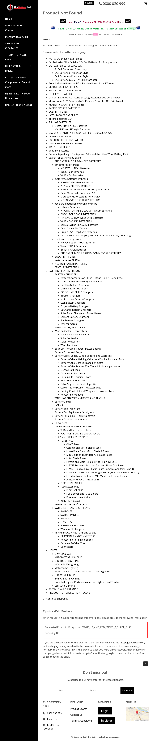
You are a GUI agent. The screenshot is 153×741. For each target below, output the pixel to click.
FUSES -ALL (66, 440)
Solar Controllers (69, 338)
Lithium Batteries (70, 207)
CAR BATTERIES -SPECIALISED (65, 65)
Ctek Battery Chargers (72, 302)
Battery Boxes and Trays (68, 352)
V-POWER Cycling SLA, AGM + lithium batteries (86, 210)
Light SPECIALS (63, 553)
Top (145, 663)
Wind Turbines (68, 345)
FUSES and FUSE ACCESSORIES (71, 437)
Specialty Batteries (59, 150)
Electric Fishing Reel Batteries (71, 125)
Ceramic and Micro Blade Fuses (83, 447)
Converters (61, 423)
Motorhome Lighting (66, 568)
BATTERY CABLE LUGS (72, 380)
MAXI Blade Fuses (76, 458)
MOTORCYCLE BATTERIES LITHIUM (80, 200)
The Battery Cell (95, 737)
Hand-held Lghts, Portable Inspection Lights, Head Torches (87, 582)
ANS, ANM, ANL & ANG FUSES (82, 479)
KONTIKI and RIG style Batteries (72, 129)
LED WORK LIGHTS (65, 575)
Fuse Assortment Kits (78, 497)
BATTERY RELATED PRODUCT (65, 270)
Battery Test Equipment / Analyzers (74, 412)
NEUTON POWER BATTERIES (71, 263)
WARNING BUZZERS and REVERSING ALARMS (80, 398)
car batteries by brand (67, 164)
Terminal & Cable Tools (73, 543)
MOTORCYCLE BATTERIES (63, 87)
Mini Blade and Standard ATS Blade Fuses (89, 454)
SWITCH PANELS (69, 515)
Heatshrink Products (71, 394)
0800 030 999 (111, 3)
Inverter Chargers (70, 295)
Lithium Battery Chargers (74, 288)
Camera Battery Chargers (74, 316)
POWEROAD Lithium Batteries (77, 182)
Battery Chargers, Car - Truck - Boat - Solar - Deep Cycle (91, 278)
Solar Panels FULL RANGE (74, 334)
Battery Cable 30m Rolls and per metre (81, 362)
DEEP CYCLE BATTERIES (62, 94)
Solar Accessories (70, 341)
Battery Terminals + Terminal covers (75, 416)
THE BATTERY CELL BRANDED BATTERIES (78, 161)
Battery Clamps (63, 401)
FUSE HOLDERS (74, 490)
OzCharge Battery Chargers (75, 309)
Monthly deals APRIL (16, 36)
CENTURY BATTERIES (67, 267)
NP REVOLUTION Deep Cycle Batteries (81, 217)
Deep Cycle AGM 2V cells (73, 228)
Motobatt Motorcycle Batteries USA (80, 196)
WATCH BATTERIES (59, 147)
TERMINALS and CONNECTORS (77, 536)
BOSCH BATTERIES (65, 256)
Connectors (66, 546)
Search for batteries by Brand (65, 157)
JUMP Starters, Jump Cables (70, 327)
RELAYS (64, 518)
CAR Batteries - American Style (71, 72)
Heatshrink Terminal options (76, 539)
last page (125, 642)
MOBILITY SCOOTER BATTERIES (67, 104)
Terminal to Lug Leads (72, 373)
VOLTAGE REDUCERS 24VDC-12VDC (80, 433)
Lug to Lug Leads (70, 370)
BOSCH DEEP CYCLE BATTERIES (78, 214)
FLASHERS (66, 522)
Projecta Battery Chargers (74, 306)
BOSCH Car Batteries (72, 171)
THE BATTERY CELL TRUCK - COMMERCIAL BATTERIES (91, 253)
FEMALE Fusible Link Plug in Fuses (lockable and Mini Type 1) (100, 469)
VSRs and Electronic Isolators (76, 430)
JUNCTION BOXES (70, 500)
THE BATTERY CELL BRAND (15, 57)
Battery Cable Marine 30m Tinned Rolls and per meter (90, 366)
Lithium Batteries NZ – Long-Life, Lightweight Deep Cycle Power (84, 97)
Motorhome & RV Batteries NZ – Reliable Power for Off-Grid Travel (86, 101)
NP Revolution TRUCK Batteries (78, 242)
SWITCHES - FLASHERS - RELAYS (72, 507)
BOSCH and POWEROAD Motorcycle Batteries (85, 189)
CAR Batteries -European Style (71, 76)
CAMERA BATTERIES (60, 136)
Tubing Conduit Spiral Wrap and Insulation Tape (87, 391)
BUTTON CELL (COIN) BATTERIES (67, 140)
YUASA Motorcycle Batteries (76, 186)
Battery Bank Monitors (67, 408)
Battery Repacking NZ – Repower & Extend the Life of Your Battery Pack (88, 154)
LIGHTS (53, 550)
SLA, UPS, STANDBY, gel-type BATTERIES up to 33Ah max (80, 133)
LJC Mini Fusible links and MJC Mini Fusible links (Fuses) (96, 476)
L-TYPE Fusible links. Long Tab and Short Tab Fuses (95, 465)
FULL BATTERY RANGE (13, 69)
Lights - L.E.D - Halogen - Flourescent (19, 96)
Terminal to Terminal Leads (75, 377)
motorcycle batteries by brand (71, 179)
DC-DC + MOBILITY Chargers (76, 292)
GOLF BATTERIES (58, 111)
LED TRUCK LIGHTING (67, 561)
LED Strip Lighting (65, 585)
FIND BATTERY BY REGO (18, 105)
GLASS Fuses (73, 444)
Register (106, 720)
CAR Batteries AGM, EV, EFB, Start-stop (76, 79)
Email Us (52, 719)
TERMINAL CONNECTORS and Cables (75, 532)
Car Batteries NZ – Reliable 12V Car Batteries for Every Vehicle (83, 62)
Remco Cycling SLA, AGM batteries (79, 225)
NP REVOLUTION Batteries (75, 168)
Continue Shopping (57, 598)
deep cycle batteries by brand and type (76, 203)
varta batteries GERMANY (69, 260)
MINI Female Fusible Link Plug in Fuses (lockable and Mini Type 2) (102, 472)
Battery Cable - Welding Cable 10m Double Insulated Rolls (92, 359)
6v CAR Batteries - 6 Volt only (71, 69)
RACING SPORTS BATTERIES (64, 108)
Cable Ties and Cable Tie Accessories (80, 387)
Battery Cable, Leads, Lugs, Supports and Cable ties (83, 355)
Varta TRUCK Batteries (73, 246)
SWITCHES (66, 511)
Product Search (78, 708)
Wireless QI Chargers (72, 529)
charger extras (68, 324)
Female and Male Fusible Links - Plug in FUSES (91, 461)
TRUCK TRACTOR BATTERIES (65, 90)
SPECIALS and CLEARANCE (12, 46)
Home (8, 18)
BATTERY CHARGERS (66, 274)
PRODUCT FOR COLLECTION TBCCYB (69, 592)
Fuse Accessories (69, 486)
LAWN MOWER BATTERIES (63, 115)
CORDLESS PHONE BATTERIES (65, 143)
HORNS (59, 405)
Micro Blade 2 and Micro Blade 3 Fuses (87, 451)
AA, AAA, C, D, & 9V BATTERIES (65, 58)
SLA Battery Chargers (72, 320)
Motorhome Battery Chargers (77, 299)
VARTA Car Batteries (71, 175)
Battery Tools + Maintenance (71, 419)
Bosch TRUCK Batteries (73, 249)
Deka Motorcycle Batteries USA (77, 193)
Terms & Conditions (81, 720)
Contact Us (76, 714)
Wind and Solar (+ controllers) (71, 331)
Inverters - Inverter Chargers (71, 504)
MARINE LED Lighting (67, 564)
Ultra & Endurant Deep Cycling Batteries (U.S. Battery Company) (95, 235)
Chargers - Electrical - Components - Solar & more (17, 82)
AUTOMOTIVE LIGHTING (68, 557)
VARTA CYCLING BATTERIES (76, 221)
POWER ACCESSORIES (72, 525)
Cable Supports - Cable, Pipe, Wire (79, 384)
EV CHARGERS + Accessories (75, 285)
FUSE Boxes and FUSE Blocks (82, 493)
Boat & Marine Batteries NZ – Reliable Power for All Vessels (82, 83)
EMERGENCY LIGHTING (68, 578)
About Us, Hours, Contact (15, 28)
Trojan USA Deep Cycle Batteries (78, 232)
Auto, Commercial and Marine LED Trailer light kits (83, 571)
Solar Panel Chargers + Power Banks (80, 313)
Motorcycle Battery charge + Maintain (81, 281)
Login (105, 711)
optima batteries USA (60, 118)
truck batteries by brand (68, 239)
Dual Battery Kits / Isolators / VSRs (74, 426)
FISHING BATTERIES (60, 122)
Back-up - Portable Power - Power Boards (78, 348)
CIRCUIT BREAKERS (71, 483)
